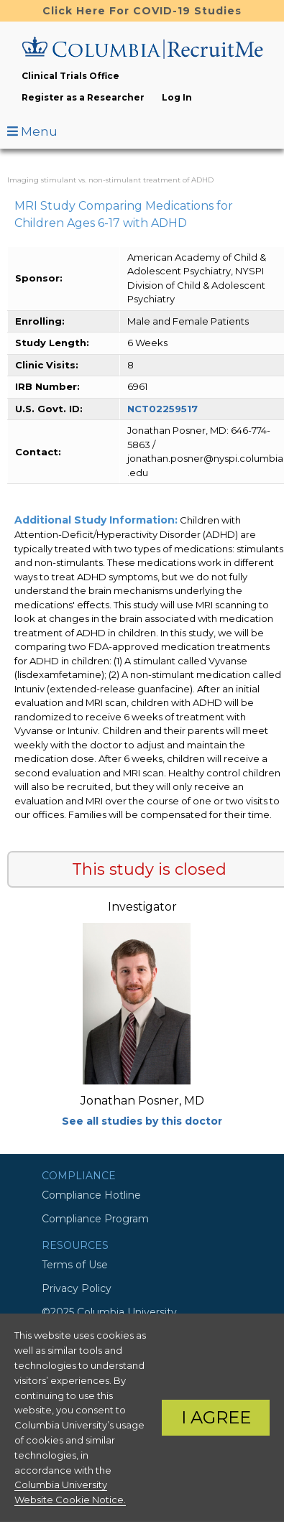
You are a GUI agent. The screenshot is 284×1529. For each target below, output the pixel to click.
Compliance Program (95, 1218)
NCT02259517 (162, 408)
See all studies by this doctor (142, 1121)
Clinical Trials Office (70, 75)
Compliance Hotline (91, 1195)
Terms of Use (75, 1264)
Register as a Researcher (83, 97)
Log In (177, 97)
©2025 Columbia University (109, 1312)
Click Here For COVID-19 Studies (142, 10)
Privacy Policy (76, 1288)
